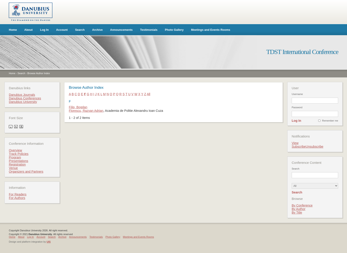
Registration (17, 164)
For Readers (17, 194)
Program (15, 157)
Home (13, 29)
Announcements (121, 29)
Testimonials (149, 29)
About (28, 29)
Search (80, 29)
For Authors (17, 198)
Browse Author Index (38, 73)
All (148, 94)
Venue (13, 168)
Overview (15, 150)
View (295, 143)
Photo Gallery (174, 29)
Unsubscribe (314, 146)
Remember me (330, 120)
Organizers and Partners (26, 171)
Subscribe (299, 146)
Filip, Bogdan (78, 107)
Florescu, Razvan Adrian (86, 110)
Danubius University (23, 102)
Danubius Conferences (25, 98)
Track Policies (18, 154)
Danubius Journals (22, 95)
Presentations (18, 161)
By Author (298, 209)
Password (297, 107)
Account (62, 29)
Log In (44, 29)
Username (297, 94)
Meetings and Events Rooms (210, 29)
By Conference (302, 205)
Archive (97, 29)
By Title (297, 212)
